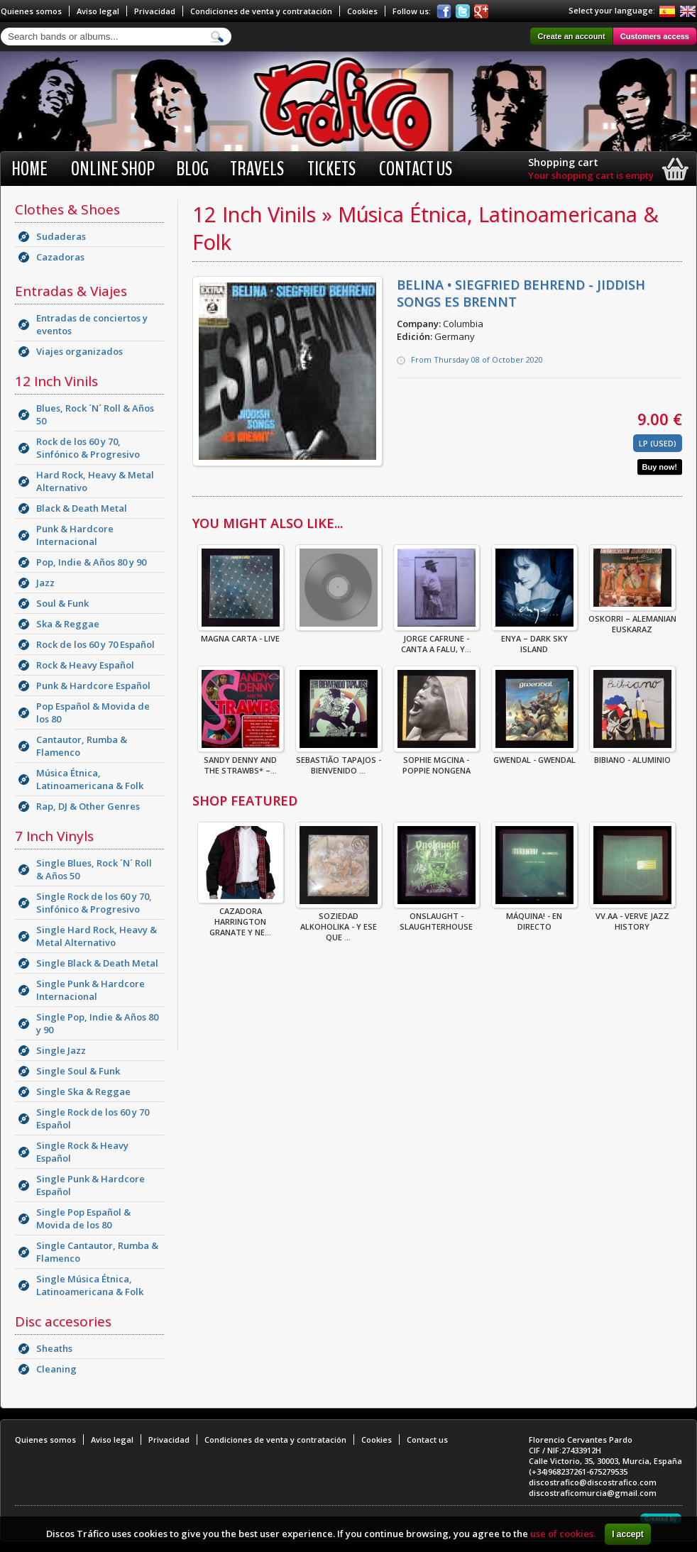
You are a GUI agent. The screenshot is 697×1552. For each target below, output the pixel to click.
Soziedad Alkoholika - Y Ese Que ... (338, 922)
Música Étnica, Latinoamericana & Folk (89, 779)
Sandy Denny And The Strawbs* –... (240, 761)
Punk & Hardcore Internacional (75, 535)
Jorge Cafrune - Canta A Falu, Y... (436, 639)
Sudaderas (61, 236)
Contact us (415, 168)
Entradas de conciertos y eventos (92, 324)
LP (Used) (657, 443)
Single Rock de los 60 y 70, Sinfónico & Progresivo (94, 902)
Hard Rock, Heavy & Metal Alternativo (95, 481)
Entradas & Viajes (71, 291)
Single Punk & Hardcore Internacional (90, 990)
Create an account (571, 36)
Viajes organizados (79, 351)
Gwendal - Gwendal (534, 755)
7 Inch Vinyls (54, 836)
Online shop (113, 168)
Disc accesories (63, 1321)
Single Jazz (61, 1050)
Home (29, 168)
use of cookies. (563, 1533)
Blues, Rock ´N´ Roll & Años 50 (95, 414)
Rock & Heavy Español (85, 665)
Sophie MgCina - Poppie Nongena (436, 761)
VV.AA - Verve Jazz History (632, 917)
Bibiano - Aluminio (632, 755)
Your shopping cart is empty (591, 175)
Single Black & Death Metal (97, 963)
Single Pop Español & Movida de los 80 (83, 1218)
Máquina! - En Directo (534, 917)
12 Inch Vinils (56, 381)
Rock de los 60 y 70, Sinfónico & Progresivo (88, 448)
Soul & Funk (62, 603)
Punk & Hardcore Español (93, 685)
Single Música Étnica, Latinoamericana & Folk (89, 1285)
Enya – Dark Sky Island (534, 639)
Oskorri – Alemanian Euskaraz (632, 619)
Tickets (331, 168)
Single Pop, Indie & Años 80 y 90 (97, 1023)
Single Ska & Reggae (83, 1091)
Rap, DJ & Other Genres (88, 806)
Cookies (362, 11)
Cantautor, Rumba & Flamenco (81, 746)
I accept (628, 1534)
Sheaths (54, 1348)
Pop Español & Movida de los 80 (93, 712)
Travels (257, 168)
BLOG (192, 168)
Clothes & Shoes (67, 209)
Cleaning (56, 1369)
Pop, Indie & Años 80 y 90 (91, 562)
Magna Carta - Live (240, 634)
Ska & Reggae (67, 623)
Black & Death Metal (81, 508)
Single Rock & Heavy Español (82, 1152)
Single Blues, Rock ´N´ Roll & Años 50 (94, 869)
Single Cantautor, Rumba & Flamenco (97, 1252)
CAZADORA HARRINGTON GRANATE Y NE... (240, 917)
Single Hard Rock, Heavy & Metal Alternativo (96, 936)
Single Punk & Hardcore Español (90, 1185)
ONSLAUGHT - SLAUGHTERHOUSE (436, 917)
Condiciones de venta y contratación (261, 11)
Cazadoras (60, 257)
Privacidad (154, 11)
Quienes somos (31, 11)
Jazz (45, 582)
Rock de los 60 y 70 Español (95, 644)
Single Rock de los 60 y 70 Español (92, 1118)
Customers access (654, 36)
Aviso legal (98, 11)
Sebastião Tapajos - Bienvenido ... (338, 761)
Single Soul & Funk (78, 1070)
